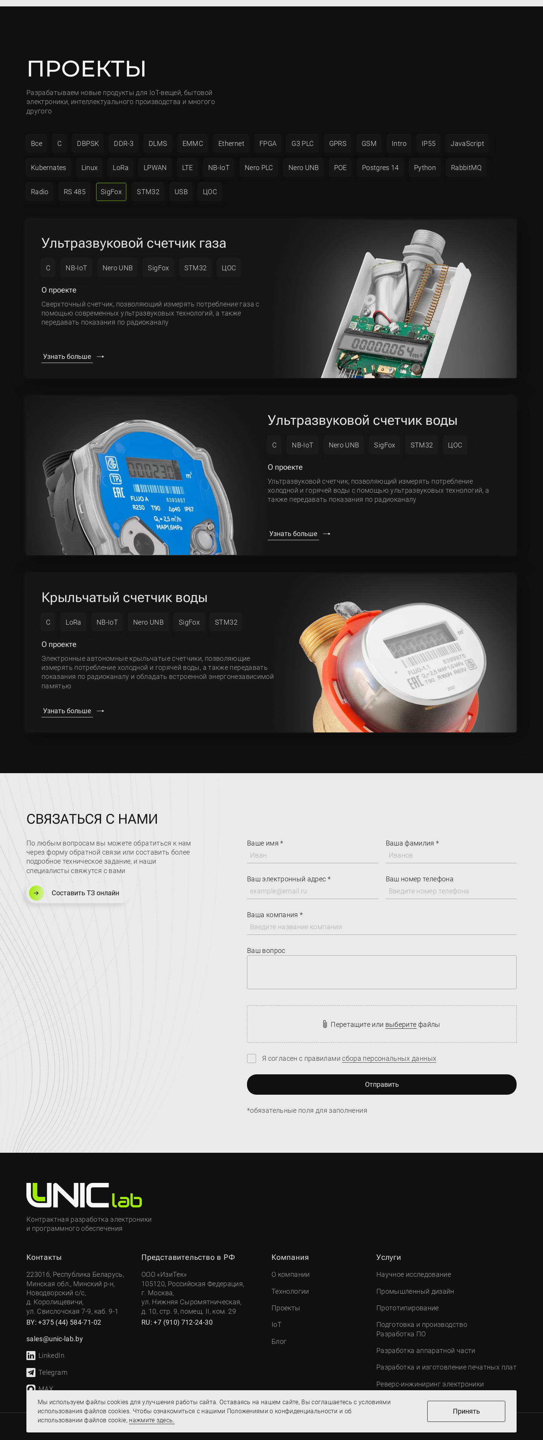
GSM (369, 137)
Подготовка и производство (421, 1318)
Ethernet (231, 137)
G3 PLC (302, 137)
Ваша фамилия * (412, 836)
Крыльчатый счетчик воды (124, 591)
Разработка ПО (401, 1327)
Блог (279, 1335)
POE (340, 161)
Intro (399, 137)
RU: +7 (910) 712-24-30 (177, 1315)
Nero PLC (259, 161)
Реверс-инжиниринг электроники (430, 1377)
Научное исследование (413, 1267)
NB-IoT (219, 161)
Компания (118, 16)
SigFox (111, 185)
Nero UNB (303, 161)
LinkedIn (45, 1348)
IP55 (429, 137)
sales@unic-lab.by (364, 21)
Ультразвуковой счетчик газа (133, 236)
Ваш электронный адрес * (289, 872)
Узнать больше (67, 350)
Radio (40, 185)
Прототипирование (407, 1301)
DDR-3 (123, 137)
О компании (291, 1267)
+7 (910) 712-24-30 (365, 10)
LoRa (120, 161)
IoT (218, 16)
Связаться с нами (446, 16)
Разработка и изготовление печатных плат (446, 1360)
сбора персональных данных (389, 1051)
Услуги (174, 16)
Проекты (257, 16)
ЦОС (210, 185)
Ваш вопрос (266, 944)
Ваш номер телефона (420, 872)
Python (425, 161)
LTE (187, 161)
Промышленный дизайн (415, 1284)
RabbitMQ (466, 161)
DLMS (158, 137)
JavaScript (467, 137)
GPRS (338, 137)
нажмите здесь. (151, 1420)
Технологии (290, 1284)
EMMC (193, 137)
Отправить (382, 1078)
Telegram (46, 1365)
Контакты (307, 16)
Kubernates (48, 161)
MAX (39, 1382)
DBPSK (88, 137)
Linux (89, 161)
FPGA (267, 137)
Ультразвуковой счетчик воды (363, 413)
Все (36, 137)
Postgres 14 (380, 161)
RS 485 (75, 185)
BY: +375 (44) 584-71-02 (63, 1315)
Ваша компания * (275, 908)
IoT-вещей (165, 86)
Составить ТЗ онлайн (74, 886)
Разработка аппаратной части (426, 1344)
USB (181, 185)
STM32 (148, 185)
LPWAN (155, 161)
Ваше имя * (265, 836)
